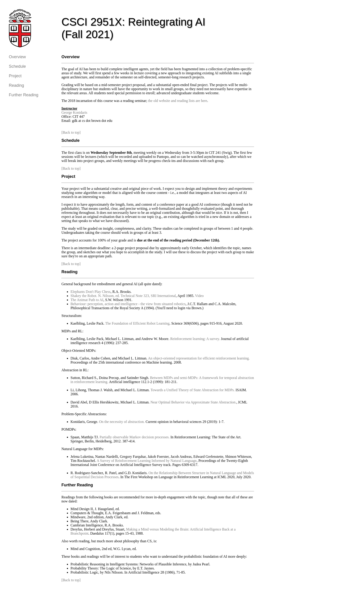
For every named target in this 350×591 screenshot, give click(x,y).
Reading (16, 85)
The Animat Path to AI (86, 300)
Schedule (17, 66)
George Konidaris (74, 112)
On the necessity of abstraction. (122, 422)
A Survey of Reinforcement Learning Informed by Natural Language (147, 461)
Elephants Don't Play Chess (90, 292)
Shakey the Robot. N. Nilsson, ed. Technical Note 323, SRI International (123, 296)
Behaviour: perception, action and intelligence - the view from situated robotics (128, 304)
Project (15, 76)
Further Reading (23, 95)
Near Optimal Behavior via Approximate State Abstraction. (193, 402)
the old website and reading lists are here (177, 101)
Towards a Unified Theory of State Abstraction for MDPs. (193, 390)
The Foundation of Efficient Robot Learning (137, 323)
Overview (17, 57)
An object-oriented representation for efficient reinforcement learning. (199, 358)
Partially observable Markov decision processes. (135, 437)
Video (199, 296)
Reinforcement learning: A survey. (195, 339)
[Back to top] (70, 132)
